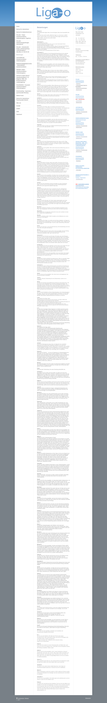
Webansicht (88, 698)
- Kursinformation (79, 179)
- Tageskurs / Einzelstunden (81, 136)
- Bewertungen (79, 138)
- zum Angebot (79, 100)
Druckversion (20, 698)
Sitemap (27, 698)
